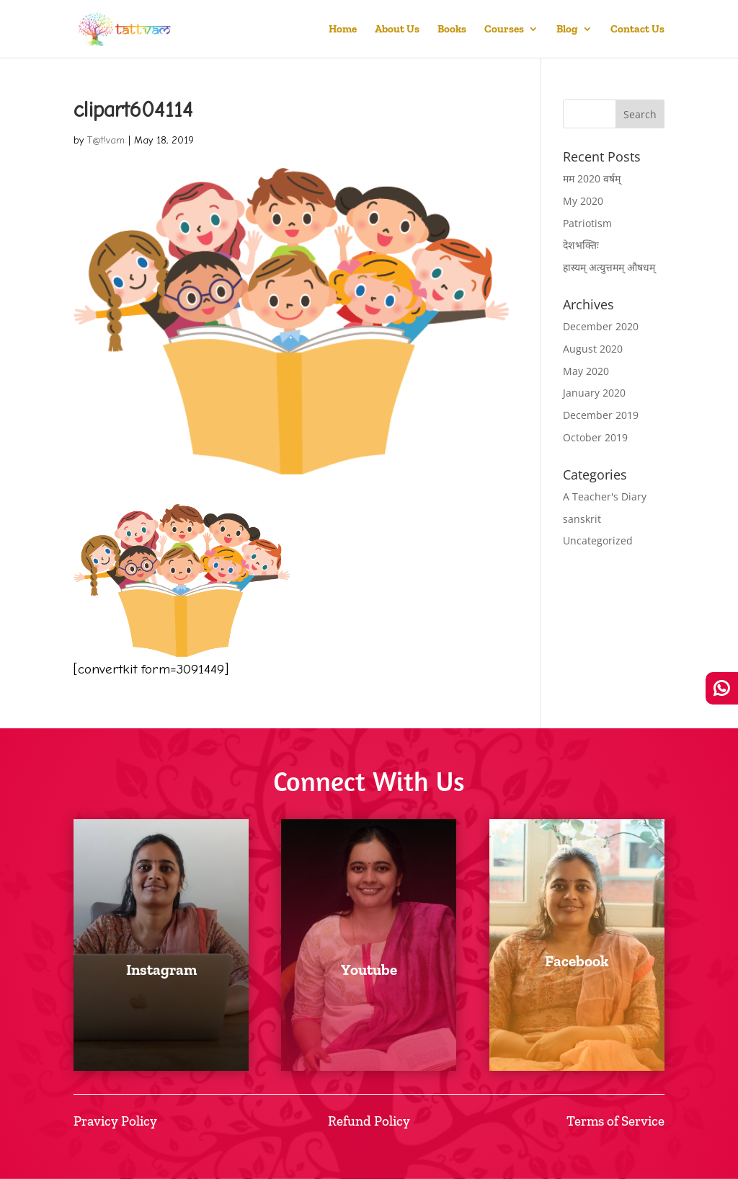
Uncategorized (598, 540)
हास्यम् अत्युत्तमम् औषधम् (609, 267)
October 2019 (595, 437)
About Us (397, 29)
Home (343, 29)
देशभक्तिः (581, 245)
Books (451, 29)
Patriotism (587, 223)
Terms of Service (615, 1121)
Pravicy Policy (115, 1121)
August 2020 (593, 349)
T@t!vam (106, 140)
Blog (567, 29)
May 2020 (586, 371)
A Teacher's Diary (604, 496)
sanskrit (582, 519)
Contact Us (637, 29)
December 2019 (601, 415)
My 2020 (583, 201)
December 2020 (601, 326)
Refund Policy (369, 1121)
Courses (504, 29)
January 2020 (594, 392)
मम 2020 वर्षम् (592, 178)
